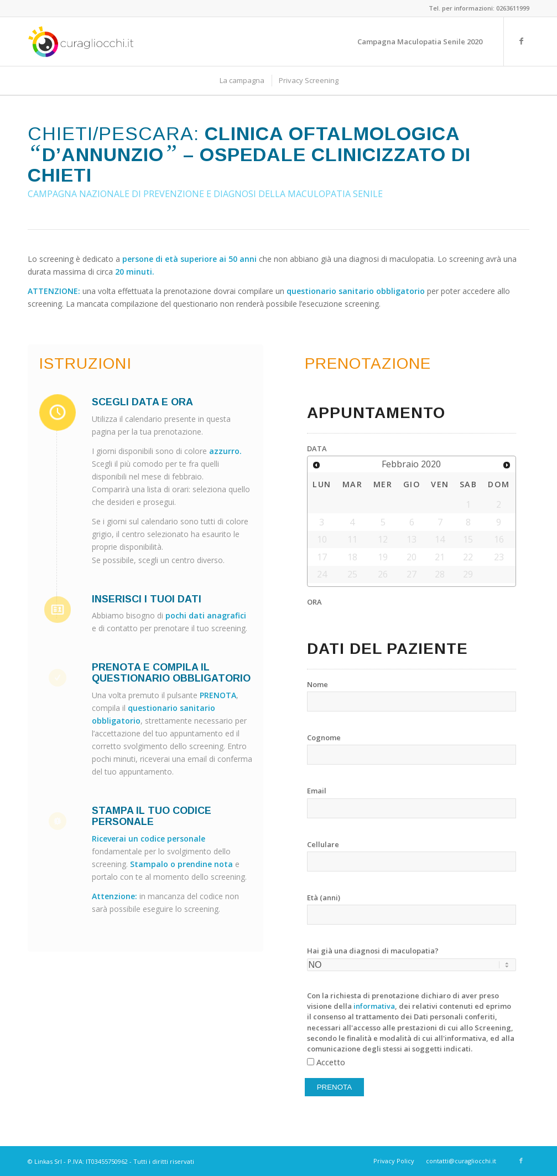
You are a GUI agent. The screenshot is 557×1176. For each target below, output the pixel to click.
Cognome (324, 737)
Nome (317, 684)
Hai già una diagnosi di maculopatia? (373, 951)
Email (316, 791)
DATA (317, 448)
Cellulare (323, 844)
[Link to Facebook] (521, 41)
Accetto (330, 1061)
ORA (314, 602)
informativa (374, 1006)
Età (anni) (323, 897)
